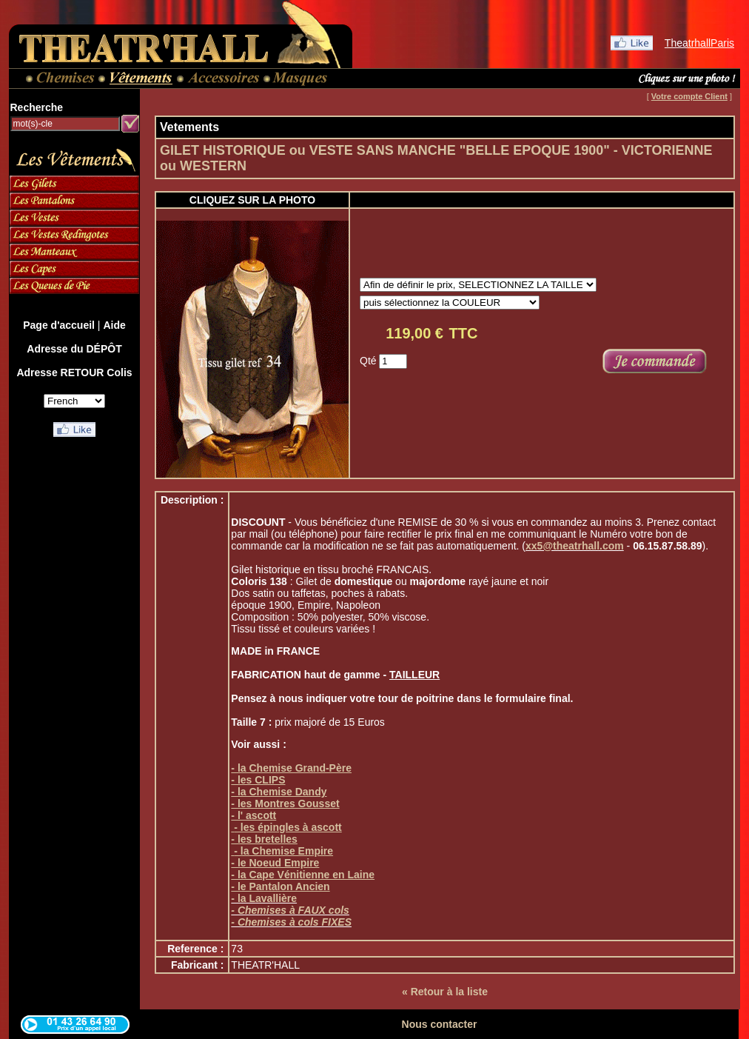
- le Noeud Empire (275, 863)
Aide (114, 325)
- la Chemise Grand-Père (291, 768)
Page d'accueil (59, 325)
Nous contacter (439, 1024)
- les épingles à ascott (288, 827)
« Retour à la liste (445, 992)
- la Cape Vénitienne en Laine (302, 875)
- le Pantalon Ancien (280, 886)
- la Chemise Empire (283, 851)
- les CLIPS (258, 780)
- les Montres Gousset (285, 803)
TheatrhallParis (699, 43)
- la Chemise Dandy (278, 792)
